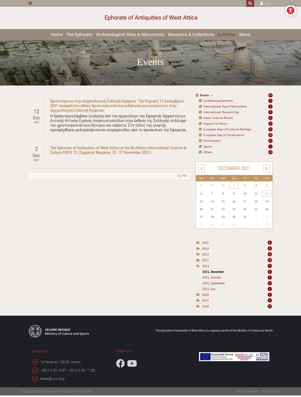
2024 (205, 250)
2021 (205, 268)
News (244, 34)
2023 (205, 256)
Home (57, 34)
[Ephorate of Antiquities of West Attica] (150, 17)
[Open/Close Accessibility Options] (290, 10)
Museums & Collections (191, 34)
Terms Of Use (270, 393)
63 (270, 96)
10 (270, 136)
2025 (205, 244)
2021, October (237, 279)
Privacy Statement (247, 393)
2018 (205, 308)
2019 (205, 302)
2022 (205, 262)
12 (266, 195)
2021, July (237, 290)
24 (270, 153)
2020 (205, 296)
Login (268, 3)
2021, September (237, 285)
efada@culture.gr (52, 380)
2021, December (237, 273)
